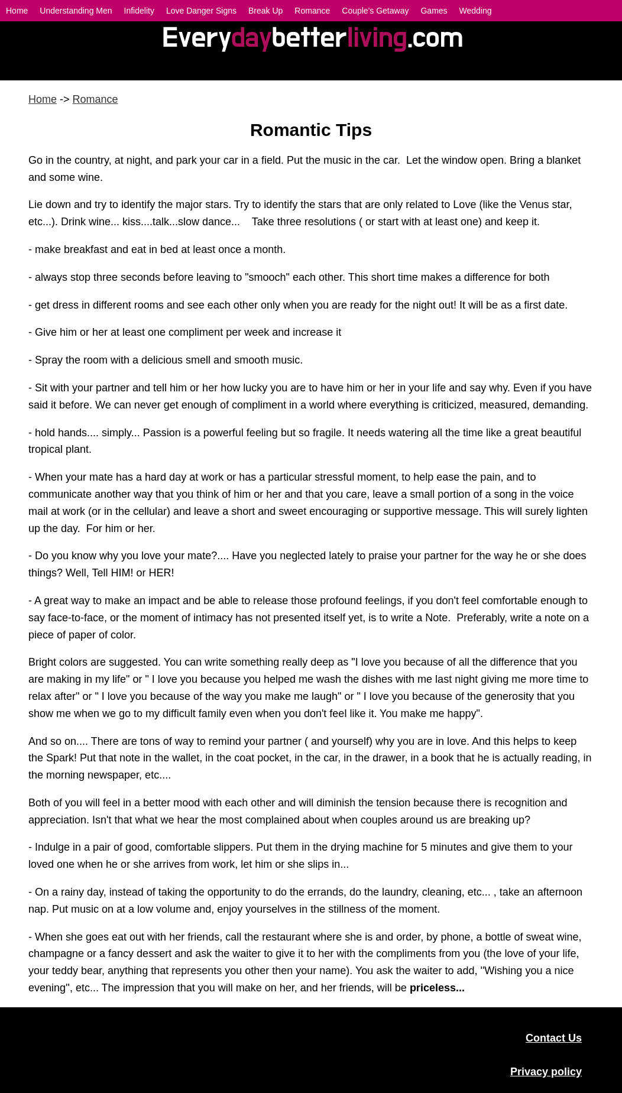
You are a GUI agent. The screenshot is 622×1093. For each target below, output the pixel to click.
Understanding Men (76, 10)
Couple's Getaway (375, 10)
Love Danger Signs (201, 10)
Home (42, 99)
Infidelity (139, 10)
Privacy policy (546, 1072)
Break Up (265, 10)
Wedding (475, 10)
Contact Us (554, 1038)
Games (433, 10)
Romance (95, 99)
